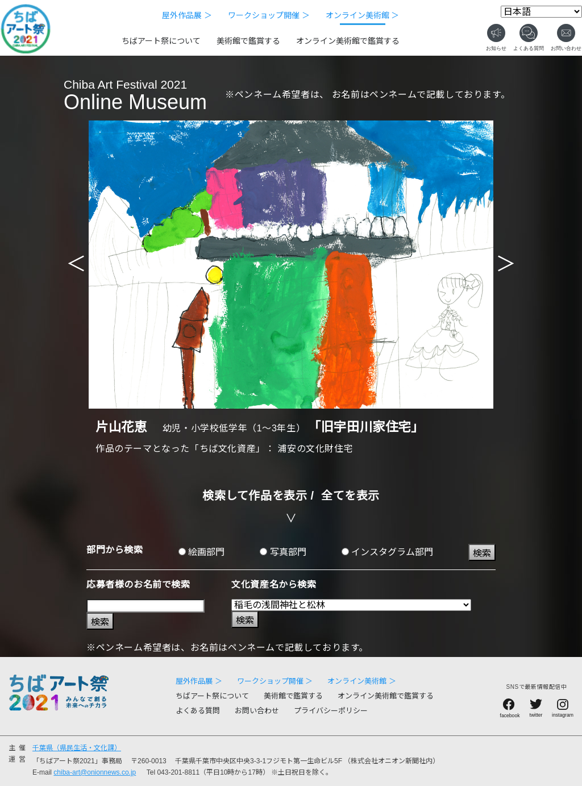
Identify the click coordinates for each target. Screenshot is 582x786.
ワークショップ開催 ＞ (269, 15)
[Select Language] (541, 12)
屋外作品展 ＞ (187, 15)
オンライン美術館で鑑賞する (348, 40)
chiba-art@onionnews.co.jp (94, 772)
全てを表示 (350, 495)
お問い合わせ (257, 710)
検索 (482, 553)
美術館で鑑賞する (248, 40)
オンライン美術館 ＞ (363, 15)
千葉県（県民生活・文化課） (76, 748)
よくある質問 (198, 710)
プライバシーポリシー (331, 710)
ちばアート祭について (161, 40)
